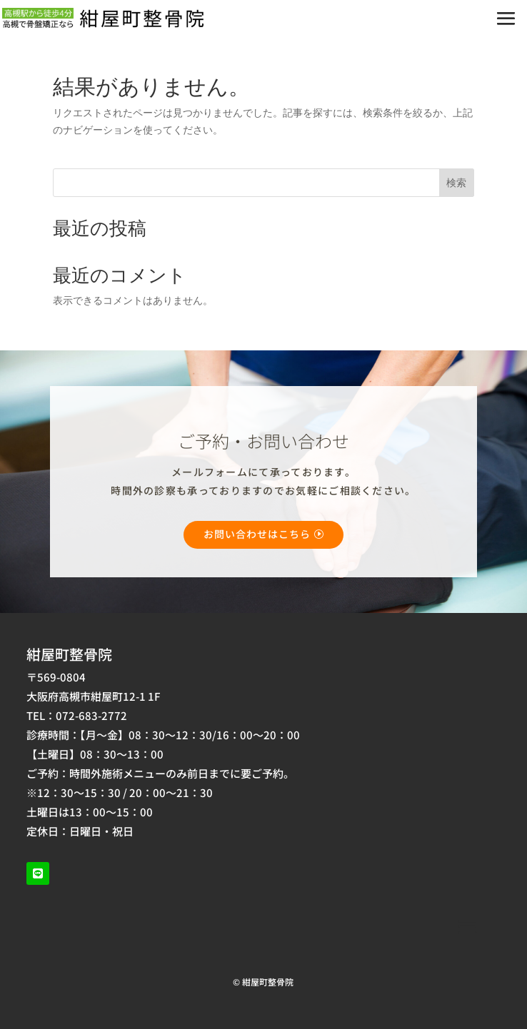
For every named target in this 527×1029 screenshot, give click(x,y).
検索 (456, 182)
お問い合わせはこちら (257, 534)
